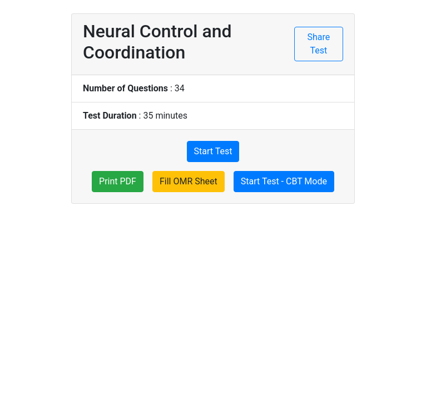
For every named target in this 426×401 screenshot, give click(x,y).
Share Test (319, 44)
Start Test (213, 151)
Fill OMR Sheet (188, 181)
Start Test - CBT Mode (284, 181)
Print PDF (117, 181)
